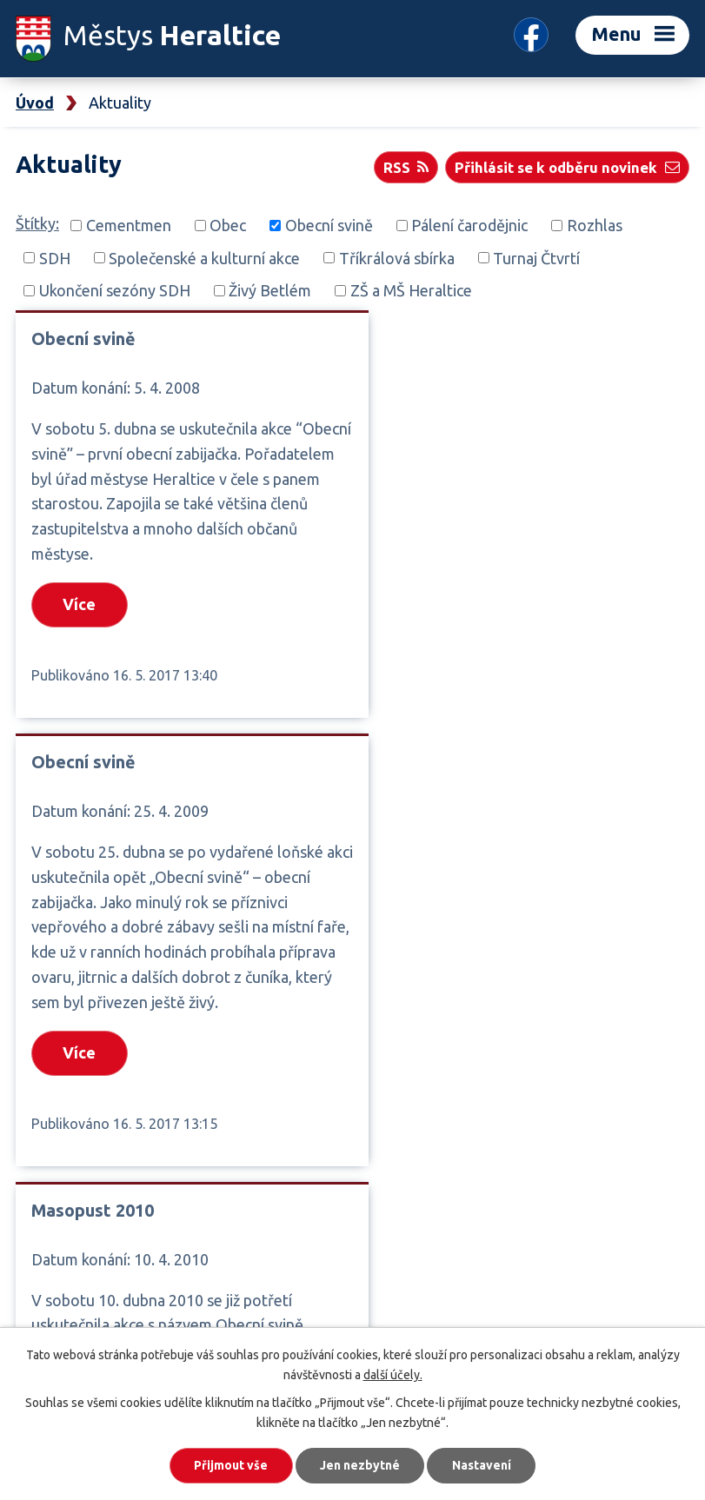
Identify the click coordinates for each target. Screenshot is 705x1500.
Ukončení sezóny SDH (114, 290)
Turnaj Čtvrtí (536, 257)
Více (79, 605)
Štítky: (37, 223)
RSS (405, 166)
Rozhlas (594, 225)
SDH (54, 257)
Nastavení (482, 1465)
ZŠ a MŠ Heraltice (411, 290)
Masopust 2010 (92, 812)
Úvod (35, 102)
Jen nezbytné (360, 1465)
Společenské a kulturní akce (204, 257)
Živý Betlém (270, 290)
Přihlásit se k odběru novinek (567, 166)
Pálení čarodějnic (469, 225)
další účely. (392, 1374)
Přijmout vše (230, 1465)
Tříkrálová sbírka (397, 257)
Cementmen (128, 225)
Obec (228, 225)
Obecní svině (329, 225)
